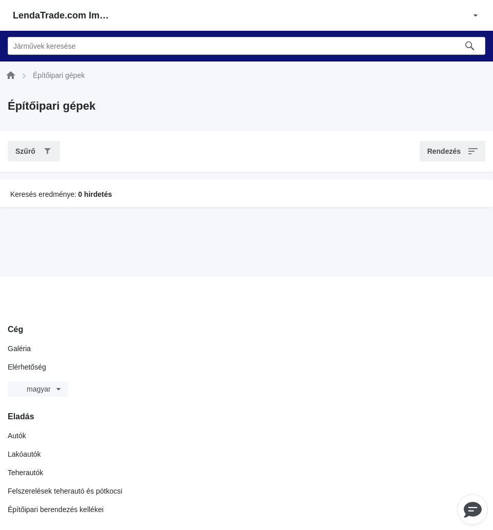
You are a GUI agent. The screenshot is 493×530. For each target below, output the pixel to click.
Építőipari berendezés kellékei (56, 509)
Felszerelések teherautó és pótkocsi (65, 491)
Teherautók (25, 472)
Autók (17, 436)
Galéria (19, 348)
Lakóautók (24, 454)
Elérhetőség (27, 367)
